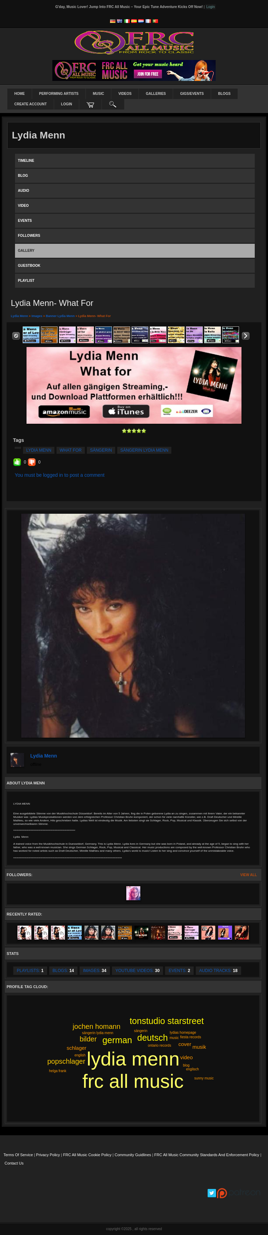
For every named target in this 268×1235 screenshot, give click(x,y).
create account (30, 104)
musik (199, 1047)
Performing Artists (59, 94)
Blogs (224, 94)
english (79, 1055)
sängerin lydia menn (144, 450)
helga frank (57, 1071)
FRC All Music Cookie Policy (87, 1155)
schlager (77, 1048)
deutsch (152, 1037)
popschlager (66, 1061)
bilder (88, 1039)
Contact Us (14, 1163)
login (66, 104)
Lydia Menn (19, 316)
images (36, 316)
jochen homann (96, 1026)
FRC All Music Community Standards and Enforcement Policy (206, 1155)
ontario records (159, 1045)
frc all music (133, 1081)
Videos (125, 94)
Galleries (156, 94)
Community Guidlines (133, 1155)
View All (248, 875)
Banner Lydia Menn (60, 316)
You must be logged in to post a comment (59, 475)
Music (98, 94)
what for (71, 450)
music (174, 1038)
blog (186, 1065)
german (117, 1040)
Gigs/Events (192, 94)
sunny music (204, 1078)
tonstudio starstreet (166, 1021)
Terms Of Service (18, 1155)
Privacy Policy (48, 1155)
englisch (192, 1069)
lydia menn (38, 450)
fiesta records (190, 1037)
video (186, 1057)
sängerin (101, 450)
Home (19, 94)
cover (184, 1044)
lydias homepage (183, 1032)
